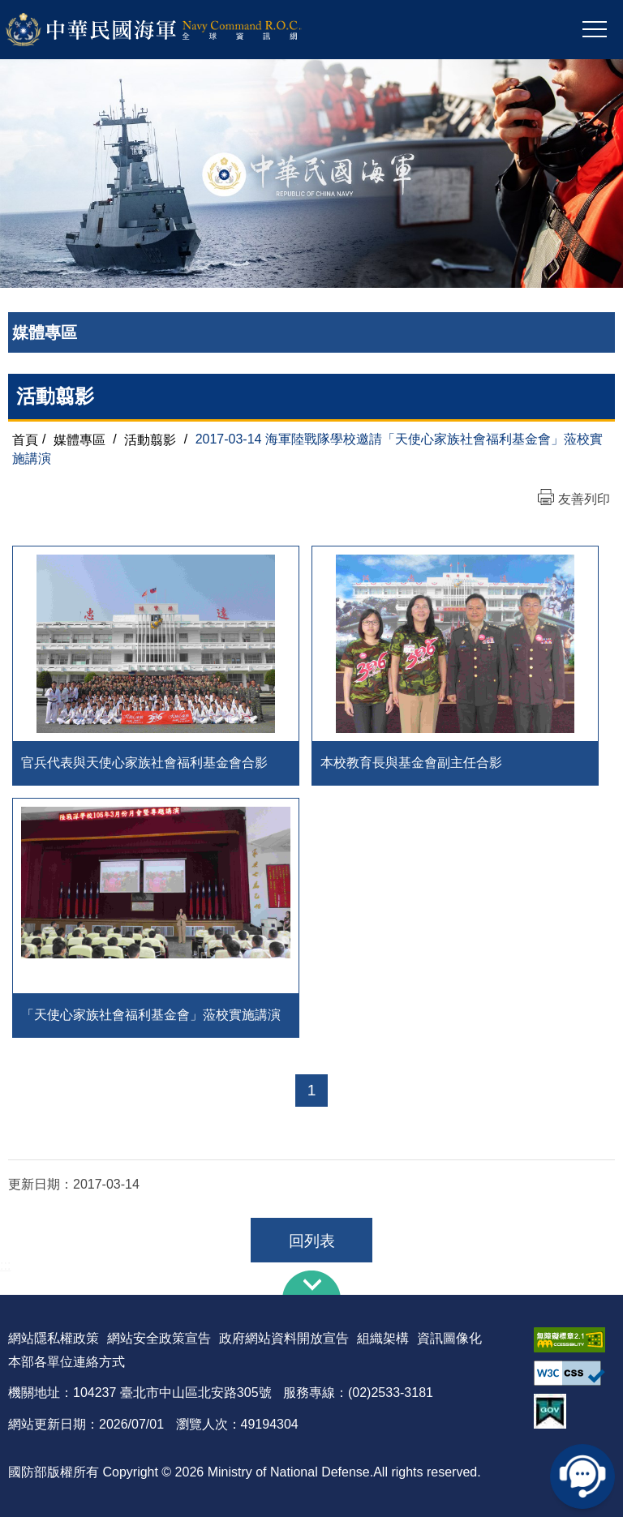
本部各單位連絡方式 (66, 1362)
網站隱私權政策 (53, 1338)
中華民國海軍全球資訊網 (175, 30)
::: (5, 1265)
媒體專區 (79, 439)
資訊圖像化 (449, 1338)
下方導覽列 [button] (311, 1283)
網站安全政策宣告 (159, 1338)
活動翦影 (150, 439)
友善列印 (584, 499)
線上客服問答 (582, 1476)
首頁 (25, 439)
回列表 (312, 1240)
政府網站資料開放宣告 (284, 1338)
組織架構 (383, 1338)
